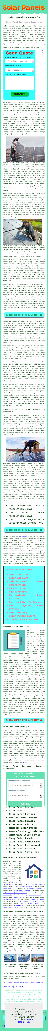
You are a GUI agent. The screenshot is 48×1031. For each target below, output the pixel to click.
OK (28, 1022)
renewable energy (10, 899)
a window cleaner (34, 889)
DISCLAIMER (42, 13)
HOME (19, 13)
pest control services (27, 901)
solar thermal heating (23, 886)
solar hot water (38, 899)
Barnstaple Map (13, 986)
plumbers (17, 897)
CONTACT (35, 13)
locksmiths (7, 895)
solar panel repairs (30, 903)
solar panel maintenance (15, 893)
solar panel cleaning (11, 907)
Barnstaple (23, 536)
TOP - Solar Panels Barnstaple (15, 982)
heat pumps (7, 889)
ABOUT (29, 13)
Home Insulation (36, 982)
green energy (35, 895)
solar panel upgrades (22, 891)
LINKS (24, 13)
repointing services (33, 884)
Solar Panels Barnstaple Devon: (17, 26)
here (24, 762)
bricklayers (18, 905)
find (11, 730)
